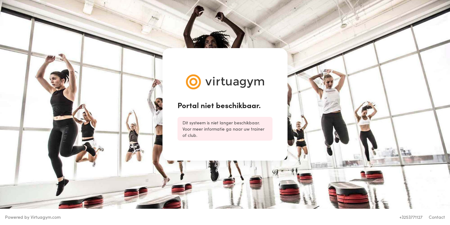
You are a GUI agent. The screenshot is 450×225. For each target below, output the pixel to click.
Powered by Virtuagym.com (33, 217)
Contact (437, 217)
